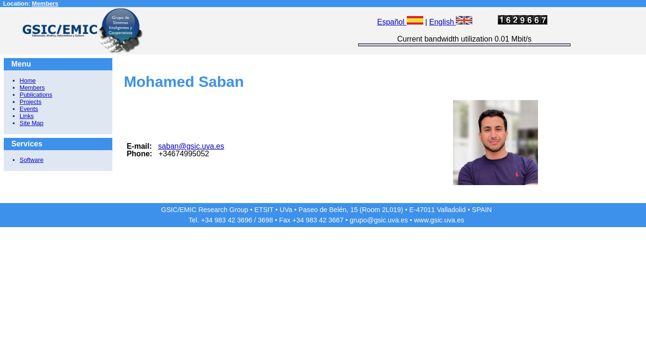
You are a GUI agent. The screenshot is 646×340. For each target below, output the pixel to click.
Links (27, 115)
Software (32, 159)
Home (28, 80)
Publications (36, 94)
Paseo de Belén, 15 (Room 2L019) (351, 209)
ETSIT (264, 209)
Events (29, 108)
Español (400, 22)
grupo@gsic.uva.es (379, 220)
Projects (31, 101)
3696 (244, 220)
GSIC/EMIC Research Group (204, 209)
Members (45, 3)
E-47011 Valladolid (437, 209)
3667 (336, 220)
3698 (265, 220)
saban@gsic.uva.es (191, 146)
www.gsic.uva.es (439, 220)
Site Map (32, 123)
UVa (286, 209)
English (451, 22)
